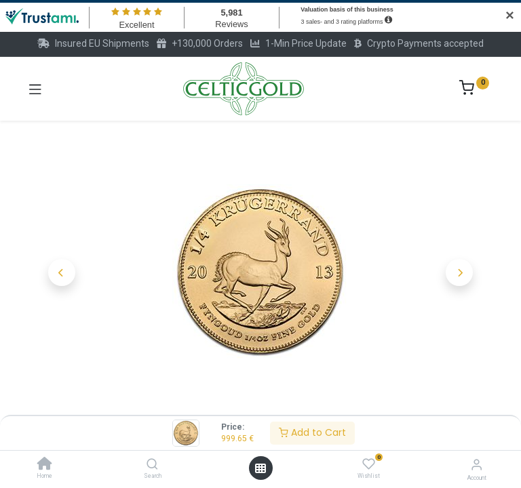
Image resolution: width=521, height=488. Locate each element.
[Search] (152, 465)
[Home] (44, 465)
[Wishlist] (369, 464)
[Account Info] (476, 464)
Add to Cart (312, 432)
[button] (61, 272)
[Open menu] (260, 468)
